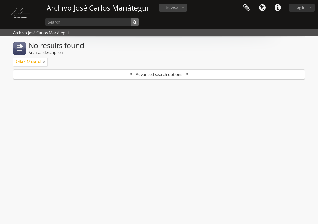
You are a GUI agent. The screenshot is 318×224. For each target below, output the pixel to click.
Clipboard (246, 8)
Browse (171, 7)
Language (262, 8)
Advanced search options (159, 74)
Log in (300, 7)
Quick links (277, 8)
